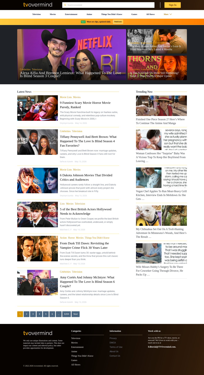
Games (136, 13)
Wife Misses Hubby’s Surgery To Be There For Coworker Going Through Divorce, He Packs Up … (159, 268)
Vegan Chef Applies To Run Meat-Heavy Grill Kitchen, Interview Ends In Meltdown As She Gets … (161, 192)
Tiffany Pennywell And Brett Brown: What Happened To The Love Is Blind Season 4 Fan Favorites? (88, 139)
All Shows (152, 13)
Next (76, 311)
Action (63, 235)
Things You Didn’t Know (112, 13)
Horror (71, 235)
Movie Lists (66, 94)
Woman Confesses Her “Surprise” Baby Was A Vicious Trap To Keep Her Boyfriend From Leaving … (161, 154)
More (169, 13)
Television (35, 13)
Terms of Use (116, 344)
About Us (114, 349)
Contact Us (115, 353)
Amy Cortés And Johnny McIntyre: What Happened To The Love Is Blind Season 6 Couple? (87, 279)
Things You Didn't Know (97, 235)
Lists (62, 201)
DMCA (113, 340)
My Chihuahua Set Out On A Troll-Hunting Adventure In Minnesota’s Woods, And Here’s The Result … (161, 230)
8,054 (67, 311)
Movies (51, 13)
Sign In (172, 5)
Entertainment (70, 13)
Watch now (118, 19)
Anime (88, 13)
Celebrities (65, 129)
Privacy (113, 336)
